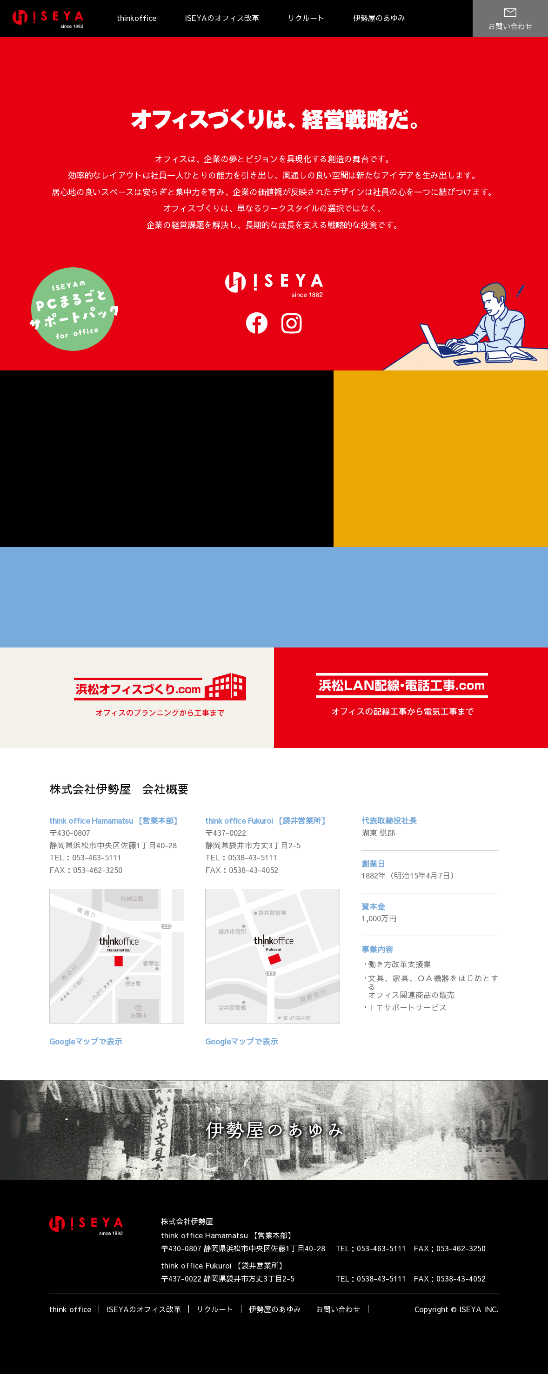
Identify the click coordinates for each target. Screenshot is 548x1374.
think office (70, 1333)
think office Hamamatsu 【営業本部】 (113, 848)
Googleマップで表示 (84, 1066)
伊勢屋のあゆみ (379, 18)
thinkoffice (136, 18)
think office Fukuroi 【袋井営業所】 (264, 848)
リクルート (306, 18)
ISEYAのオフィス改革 (222, 18)
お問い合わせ (510, 26)
